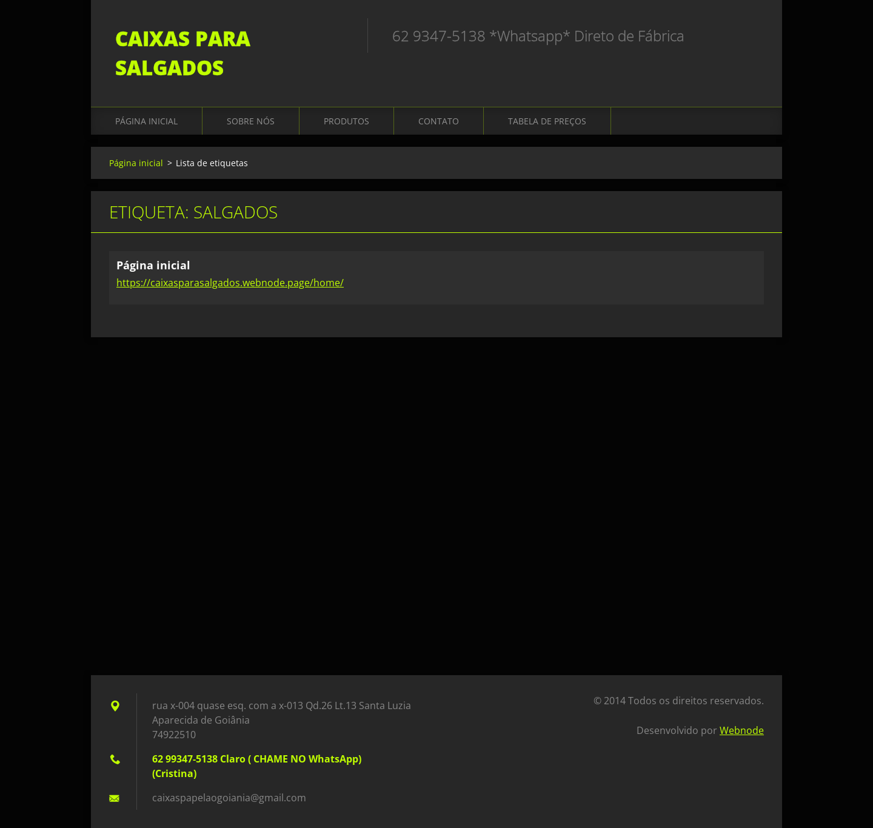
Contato (438, 121)
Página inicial (146, 121)
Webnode (742, 730)
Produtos (346, 121)
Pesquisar (750, 35)
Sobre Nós (251, 121)
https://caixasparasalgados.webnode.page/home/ (230, 282)
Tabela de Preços (547, 121)
